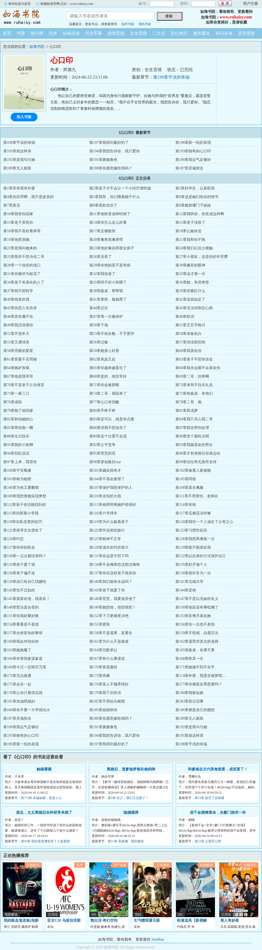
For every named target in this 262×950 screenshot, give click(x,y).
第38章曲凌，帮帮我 (106, 291)
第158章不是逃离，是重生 (110, 633)
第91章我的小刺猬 (18, 445)
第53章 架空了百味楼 (209, 798)
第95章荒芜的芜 (102, 453)
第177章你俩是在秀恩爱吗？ (198, 684)
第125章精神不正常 (105, 539)
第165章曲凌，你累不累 (195, 650)
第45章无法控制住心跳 (194, 308)
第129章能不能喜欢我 (193, 547)
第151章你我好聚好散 (21, 616)
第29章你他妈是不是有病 (109, 265)
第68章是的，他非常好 (108, 376)
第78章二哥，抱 (188, 402)
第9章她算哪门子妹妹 (193, 205)
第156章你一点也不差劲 (195, 624)
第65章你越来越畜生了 (108, 368)
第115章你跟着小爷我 (20, 513)
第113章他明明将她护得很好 (112, 505)
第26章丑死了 (100, 257)
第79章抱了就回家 (18, 411)
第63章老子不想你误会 (194, 359)
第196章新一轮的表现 (193, 143)
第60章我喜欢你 (188, 351)
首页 (7, 33)
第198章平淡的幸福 (171, 77)
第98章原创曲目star (105, 462)
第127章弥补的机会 (19, 547)
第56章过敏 (98, 342)
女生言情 (138, 33)
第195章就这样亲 (17, 151)
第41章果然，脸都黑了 (108, 299)
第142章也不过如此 (19, 590)
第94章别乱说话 (16, 453)
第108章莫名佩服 (189, 488)
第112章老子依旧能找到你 (24, 505)
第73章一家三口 (16, 393)
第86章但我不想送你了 (108, 428)
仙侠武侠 (71, 33)
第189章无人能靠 (17, 168)
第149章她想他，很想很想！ (112, 607)
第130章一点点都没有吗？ (24, 556)
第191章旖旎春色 (103, 160)
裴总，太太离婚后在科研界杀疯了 (44, 813)
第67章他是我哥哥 (18, 376)
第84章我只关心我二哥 (194, 419)
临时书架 (127, 24)
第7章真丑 (11, 205)
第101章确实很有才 (105, 470)
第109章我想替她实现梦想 (24, 496)
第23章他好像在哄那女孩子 (111, 248)
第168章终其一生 (189, 659)
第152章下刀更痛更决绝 (109, 616)
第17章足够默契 (102, 231)
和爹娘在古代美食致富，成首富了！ (218, 769)
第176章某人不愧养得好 (109, 684)
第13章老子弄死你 (18, 222)
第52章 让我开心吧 (208, 841)
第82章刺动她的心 (18, 419)
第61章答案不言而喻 (20, 359)
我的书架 (144, 24)
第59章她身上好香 (104, 351)
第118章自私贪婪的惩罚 (22, 522)
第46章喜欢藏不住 (18, 317)
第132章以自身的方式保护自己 (200, 556)
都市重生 (201, 33)
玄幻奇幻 (179, 33)
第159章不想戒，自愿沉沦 (196, 633)
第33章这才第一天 (190, 274)
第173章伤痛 (99, 676)
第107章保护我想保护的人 (110, 488)
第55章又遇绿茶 (16, 342)
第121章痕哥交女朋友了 (23, 530)
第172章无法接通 (17, 676)
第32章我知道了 (102, 274)
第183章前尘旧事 (189, 701)
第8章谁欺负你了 (103, 205)
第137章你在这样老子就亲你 (112, 573)
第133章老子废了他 (19, 565)
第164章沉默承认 (103, 650)
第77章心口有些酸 (104, 402)
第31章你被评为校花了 (22, 274)
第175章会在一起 (17, 684)
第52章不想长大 (16, 334)
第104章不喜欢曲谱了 (107, 479)
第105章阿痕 (185, 479)
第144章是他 (185, 590)
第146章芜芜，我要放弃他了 (112, 599)
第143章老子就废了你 (107, 590)
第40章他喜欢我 (16, 299)
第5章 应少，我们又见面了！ (128, 798)
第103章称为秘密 (17, 479)
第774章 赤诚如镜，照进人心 (41, 798)
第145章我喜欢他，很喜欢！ (26, 599)
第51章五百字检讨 (190, 325)
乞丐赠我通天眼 (147, 920)
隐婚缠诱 (131, 813)
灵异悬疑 (246, 33)
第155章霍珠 (99, 624)
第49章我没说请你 (18, 325)
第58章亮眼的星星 (18, 351)
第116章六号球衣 (103, 513)
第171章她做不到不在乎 (195, 667)
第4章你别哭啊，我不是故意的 (28, 197)
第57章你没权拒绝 (190, 342)
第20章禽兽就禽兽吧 (106, 240)
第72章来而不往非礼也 (194, 385)
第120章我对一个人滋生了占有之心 (204, 522)
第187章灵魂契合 (189, 168)
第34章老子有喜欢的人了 (23, 282)
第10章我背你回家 (18, 214)
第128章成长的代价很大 (109, 547)
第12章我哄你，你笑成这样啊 (199, 214)
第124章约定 (13, 539)
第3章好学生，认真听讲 (195, 188)
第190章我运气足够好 (193, 160)
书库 (21, 33)
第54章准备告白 (188, 334)
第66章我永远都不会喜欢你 (197, 368)
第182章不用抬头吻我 (107, 701)
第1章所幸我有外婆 (19, 188)
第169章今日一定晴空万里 (24, 667)
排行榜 (36, 33)
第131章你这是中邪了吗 (109, 556)
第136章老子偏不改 (19, 573)
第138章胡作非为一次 (193, 573)
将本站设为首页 (19, 4)
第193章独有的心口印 (193, 151)
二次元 (158, 33)
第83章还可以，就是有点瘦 (111, 419)
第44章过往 (98, 308)
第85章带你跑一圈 (18, 428)
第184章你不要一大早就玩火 (26, 710)
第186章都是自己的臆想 (195, 710)
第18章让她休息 (188, 231)
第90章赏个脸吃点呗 (192, 436)
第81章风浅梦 (186, 411)
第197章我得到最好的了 (109, 143)
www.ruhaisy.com (236, 17)
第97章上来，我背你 (20, 462)
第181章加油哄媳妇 (19, 701)
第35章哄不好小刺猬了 (108, 282)
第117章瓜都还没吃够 (193, 513)
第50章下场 (98, 325)
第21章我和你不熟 (190, 240)
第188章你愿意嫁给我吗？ (110, 168)
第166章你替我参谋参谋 (23, 659)
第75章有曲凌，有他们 (194, 393)
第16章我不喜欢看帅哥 (22, 231)
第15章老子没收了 (190, 222)
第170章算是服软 (103, 667)
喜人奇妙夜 (229, 920)
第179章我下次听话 (105, 693)
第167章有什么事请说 (107, 659)
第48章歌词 (184, 317)
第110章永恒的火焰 (105, 496)
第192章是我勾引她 (19, 160)
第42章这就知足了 (190, 299)
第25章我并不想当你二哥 (23, 257)
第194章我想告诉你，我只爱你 (114, 151)
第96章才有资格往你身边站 (197, 453)
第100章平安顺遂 (17, 470)
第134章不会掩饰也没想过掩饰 (114, 565)
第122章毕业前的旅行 (107, 530)
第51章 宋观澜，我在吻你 (126, 841)
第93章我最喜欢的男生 (194, 445)
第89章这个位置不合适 (108, 436)
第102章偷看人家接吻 (193, 470)
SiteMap (157, 939)
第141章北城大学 (189, 582)
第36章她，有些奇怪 (192, 282)
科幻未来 (224, 33)
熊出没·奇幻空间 (104, 920)
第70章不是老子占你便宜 (23, 385)
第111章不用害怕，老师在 (196, 496)
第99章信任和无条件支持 (196, 462)
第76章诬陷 (12, 402)
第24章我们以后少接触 (194, 248)
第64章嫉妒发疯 (16, 368)
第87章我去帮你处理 (192, 428)
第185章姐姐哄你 (103, 710)
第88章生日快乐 (16, 436)
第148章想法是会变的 (21, 607)
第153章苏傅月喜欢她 (193, 616)
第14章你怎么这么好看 (108, 222)
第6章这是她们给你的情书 (196, 197)
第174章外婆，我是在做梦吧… (200, 676)
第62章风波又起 (102, 359)
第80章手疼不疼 (102, 411)
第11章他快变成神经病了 (109, 214)
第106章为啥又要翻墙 (21, 488)
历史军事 (93, 33)
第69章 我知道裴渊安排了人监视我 (45, 841)
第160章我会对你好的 (21, 641)
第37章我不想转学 (18, 291)
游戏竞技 (116, 33)
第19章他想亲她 (16, 240)
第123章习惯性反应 (191, 530)
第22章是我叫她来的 (20, 248)
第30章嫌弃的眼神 (190, 265)
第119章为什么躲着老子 (108, 522)
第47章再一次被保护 (106, 317)
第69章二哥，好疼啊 (192, 376)
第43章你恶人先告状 (20, 308)
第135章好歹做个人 (191, 565)
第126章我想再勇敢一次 (195, 539)
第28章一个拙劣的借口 (22, 265)
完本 (53, 33)
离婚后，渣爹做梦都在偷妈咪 (131, 769)
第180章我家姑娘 (189, 693)
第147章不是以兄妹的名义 (196, 599)
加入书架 (24, 117)
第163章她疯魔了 (17, 650)
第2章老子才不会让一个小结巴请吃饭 (120, 188)
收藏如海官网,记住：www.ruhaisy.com (66, 4)
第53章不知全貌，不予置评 (111, 334)
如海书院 (29, 17)
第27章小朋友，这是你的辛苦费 (201, 257)
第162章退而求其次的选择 (196, 641)
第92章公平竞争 (102, 445)
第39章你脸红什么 (190, 291)
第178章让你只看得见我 (23, 693)
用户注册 (250, 4)
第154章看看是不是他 (21, 624)
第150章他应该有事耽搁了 (196, 607)
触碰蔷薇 (44, 769)
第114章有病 (185, 505)
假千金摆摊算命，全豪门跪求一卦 (218, 813)
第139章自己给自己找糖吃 (24, 582)
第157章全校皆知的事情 (23, 633)
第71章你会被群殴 (104, 385)
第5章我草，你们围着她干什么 (114, 197)
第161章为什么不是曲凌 (109, 641)
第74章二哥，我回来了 (108, 393)
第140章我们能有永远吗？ (110, 582)
